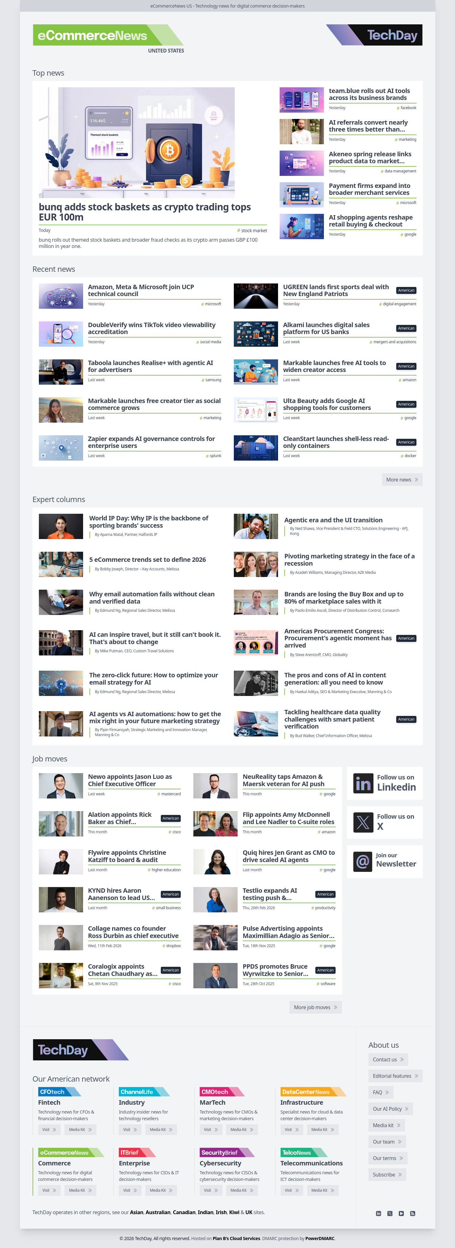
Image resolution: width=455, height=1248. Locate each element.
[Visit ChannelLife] (130, 1129)
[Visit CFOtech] (49, 1129)
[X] (389, 1213)
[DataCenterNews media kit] (323, 1129)
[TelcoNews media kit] (323, 1190)
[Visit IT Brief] (130, 1190)
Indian (205, 1212)
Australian (158, 1212)
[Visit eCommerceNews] (49, 1190)
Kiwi (234, 1212)
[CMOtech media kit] (242, 1129)
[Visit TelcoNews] (292, 1190)
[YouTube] (401, 1213)
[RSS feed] (412, 1213)
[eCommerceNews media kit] (80, 1190)
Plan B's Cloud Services (236, 1238)
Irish (221, 1212)
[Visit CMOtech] (211, 1129)
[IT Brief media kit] (161, 1190)
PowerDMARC (320, 1238)
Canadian (184, 1212)
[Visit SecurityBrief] (211, 1190)
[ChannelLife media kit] (161, 1129)
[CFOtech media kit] (80, 1129)
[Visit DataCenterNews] (292, 1129)
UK (249, 1212)
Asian (136, 1212)
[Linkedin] (378, 1213)
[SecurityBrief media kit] (242, 1190)
